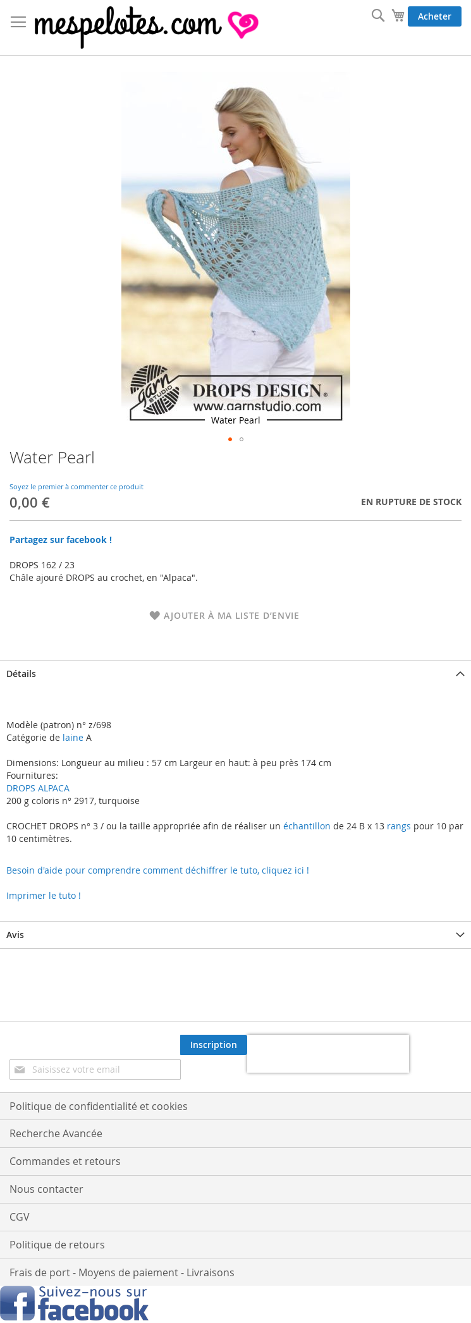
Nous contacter (46, 1189)
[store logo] (148, 27)
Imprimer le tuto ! (43, 895)
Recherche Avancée (55, 1133)
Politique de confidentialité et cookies (98, 1106)
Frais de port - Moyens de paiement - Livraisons (122, 1272)
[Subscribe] (213, 1045)
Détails (21, 674)
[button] (230, 439)
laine (71, 737)
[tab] (235, 673)
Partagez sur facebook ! (60, 539)
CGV (19, 1217)
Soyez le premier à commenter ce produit (76, 486)
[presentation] (328, 1054)
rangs (397, 826)
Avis (15, 935)
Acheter (434, 16)
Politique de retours (57, 1245)
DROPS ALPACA (38, 788)
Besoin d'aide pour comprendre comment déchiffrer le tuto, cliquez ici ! (157, 870)
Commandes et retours (65, 1161)
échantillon (307, 826)
